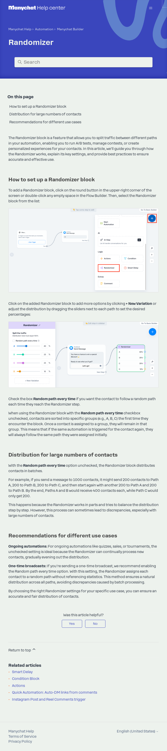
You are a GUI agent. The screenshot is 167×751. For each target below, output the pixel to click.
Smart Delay (22, 672)
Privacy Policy (20, 741)
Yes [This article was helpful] (72, 623)
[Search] (83, 62)
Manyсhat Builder (70, 29)
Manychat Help (19, 29)
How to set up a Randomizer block (37, 107)
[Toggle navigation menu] (151, 8)
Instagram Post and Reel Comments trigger (49, 699)
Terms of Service (22, 737)
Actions (18, 686)
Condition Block (25, 679)
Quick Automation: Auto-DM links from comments (54, 692)
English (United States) (138, 731)
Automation (44, 29)
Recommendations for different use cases (45, 122)
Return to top (22, 649)
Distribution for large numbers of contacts (45, 114)
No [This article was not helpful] (95, 623)
